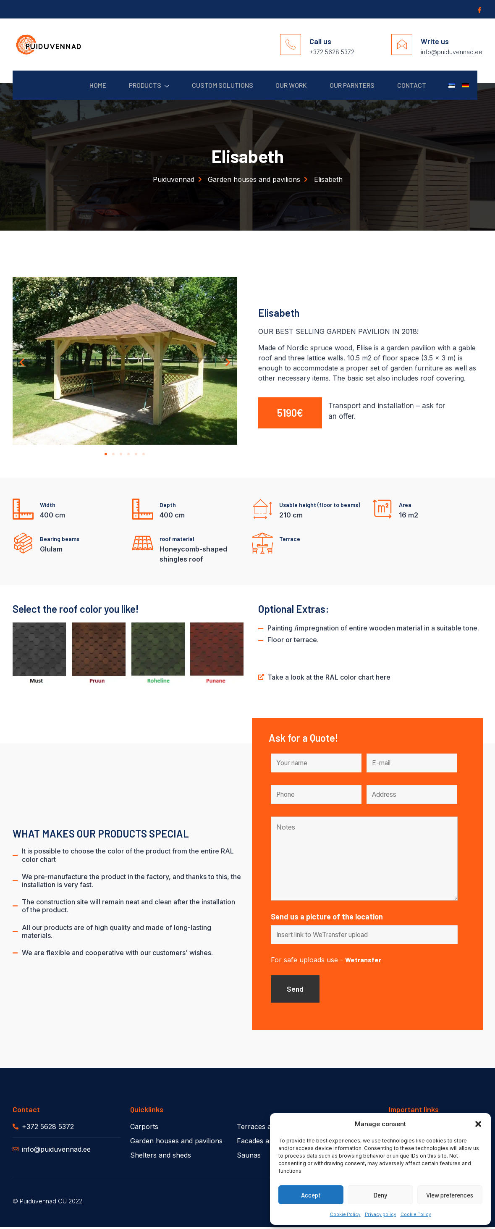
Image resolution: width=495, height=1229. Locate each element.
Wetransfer (363, 961)
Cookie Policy (345, 1214)
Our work (281, 85)
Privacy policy (380, 1214)
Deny (380, 1195)
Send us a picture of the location (327, 917)
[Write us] (401, 44)
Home (80, 85)
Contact (407, 85)
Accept (311, 1195)
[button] (478, 1124)
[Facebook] (478, 9)
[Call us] (290, 44)
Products (134, 85)
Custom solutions (210, 85)
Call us (320, 41)
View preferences (449, 1195)
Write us (435, 41)
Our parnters (344, 85)
